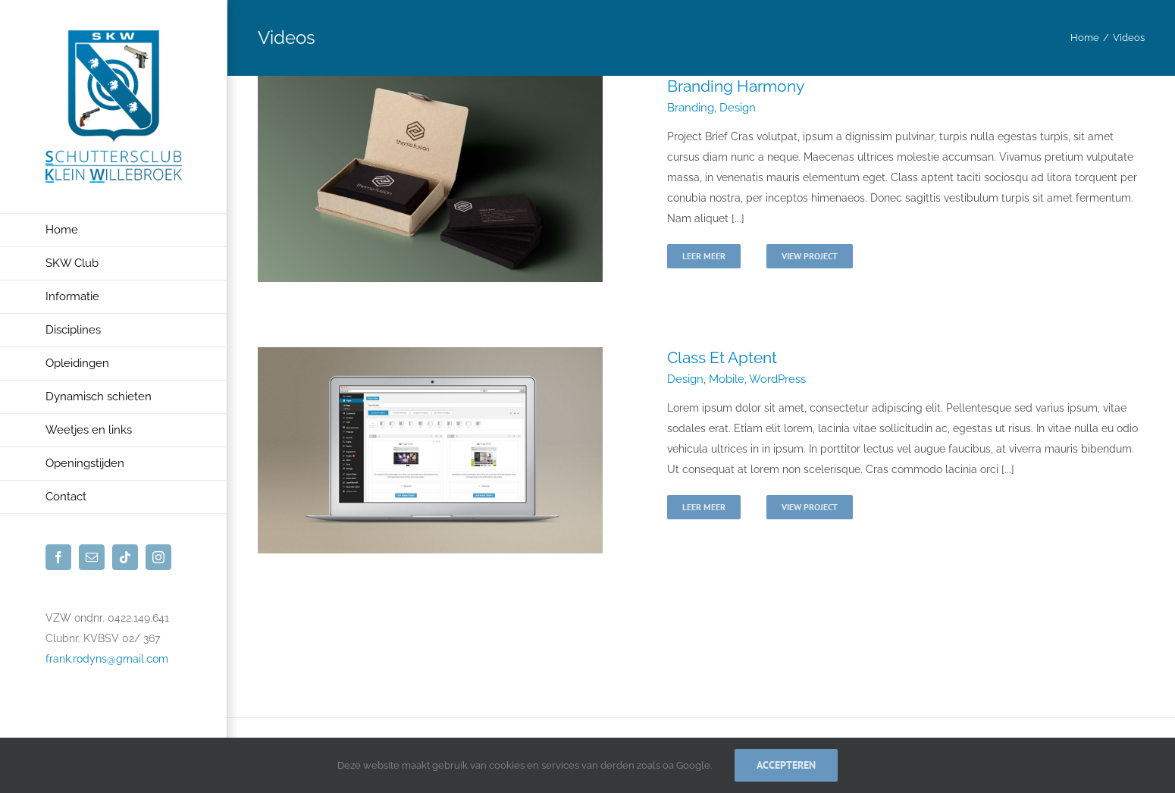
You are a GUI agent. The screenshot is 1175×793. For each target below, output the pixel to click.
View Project (810, 256)
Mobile (726, 379)
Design (737, 107)
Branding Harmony (735, 86)
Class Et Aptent (722, 357)
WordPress (777, 379)
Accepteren (786, 765)
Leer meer (703, 256)
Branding (690, 107)
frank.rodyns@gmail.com (106, 659)
